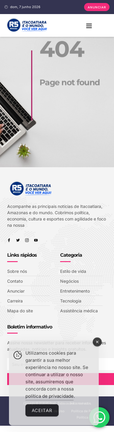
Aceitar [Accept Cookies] (42, 415)
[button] (89, 25)
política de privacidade (49, 401)
